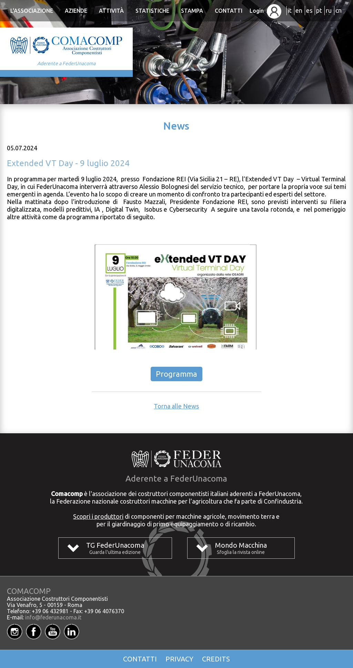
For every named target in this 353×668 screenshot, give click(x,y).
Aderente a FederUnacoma (66, 63)
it (290, 10)
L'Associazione (31, 11)
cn (338, 10)
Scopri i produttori (98, 516)
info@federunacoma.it (53, 617)
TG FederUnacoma (115, 545)
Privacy (179, 659)
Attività (111, 11)
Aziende (76, 11)
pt (319, 10)
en (298, 10)
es (309, 10)
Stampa (192, 11)
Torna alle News (176, 406)
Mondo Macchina (241, 545)
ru (329, 10)
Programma (176, 374)
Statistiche (152, 11)
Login (265, 11)
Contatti (228, 11)
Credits (216, 659)
